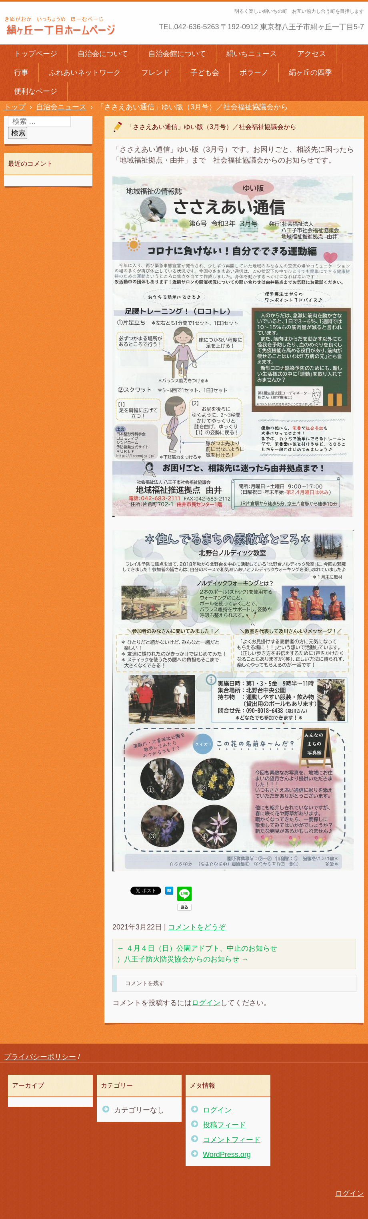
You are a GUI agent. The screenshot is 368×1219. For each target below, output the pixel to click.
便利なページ (35, 91)
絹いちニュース (251, 54)
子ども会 (204, 72)
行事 (21, 72)
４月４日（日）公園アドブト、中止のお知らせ (197, 948)
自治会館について (177, 54)
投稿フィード (224, 1125)
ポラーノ (254, 72)
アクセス (311, 54)
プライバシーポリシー (40, 1057)
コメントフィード (231, 1140)
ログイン (206, 1003)
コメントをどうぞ (197, 927)
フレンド (155, 72)
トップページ (35, 54)
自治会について (103, 54)
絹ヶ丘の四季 (310, 72)
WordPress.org (227, 1155)
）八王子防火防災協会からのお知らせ (182, 959)
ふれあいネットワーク (85, 72)
